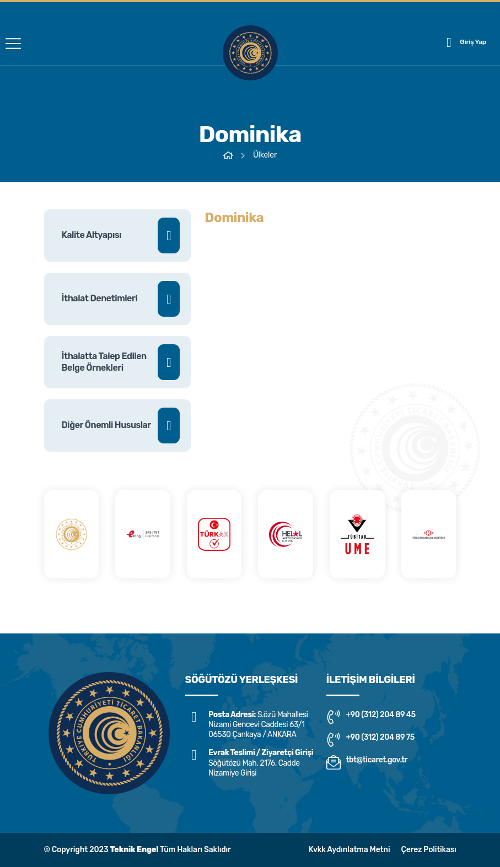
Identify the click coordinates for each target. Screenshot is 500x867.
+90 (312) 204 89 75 (370, 740)
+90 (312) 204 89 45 (371, 717)
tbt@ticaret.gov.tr (367, 762)
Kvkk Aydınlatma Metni (349, 849)
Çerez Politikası (428, 849)
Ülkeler (265, 155)
